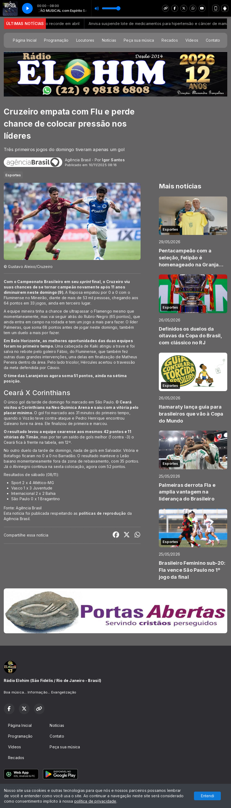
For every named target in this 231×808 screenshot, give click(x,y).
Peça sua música (139, 40)
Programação (56, 40)
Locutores (85, 40)
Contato (213, 40)
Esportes (13, 175)
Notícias (109, 40)
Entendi (207, 795)
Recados (170, 40)
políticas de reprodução (102, 513)
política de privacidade (95, 801)
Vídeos (191, 40)
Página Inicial (24, 40)
